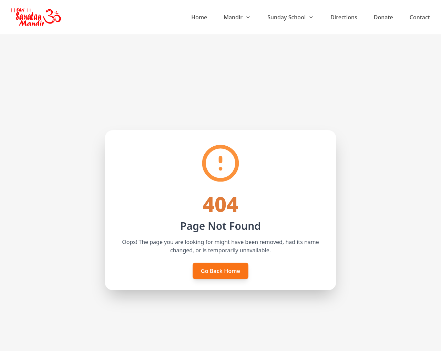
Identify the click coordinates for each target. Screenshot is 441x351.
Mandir (237, 17)
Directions (343, 17)
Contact (420, 17)
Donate (383, 17)
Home (199, 17)
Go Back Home (220, 271)
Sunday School (290, 17)
